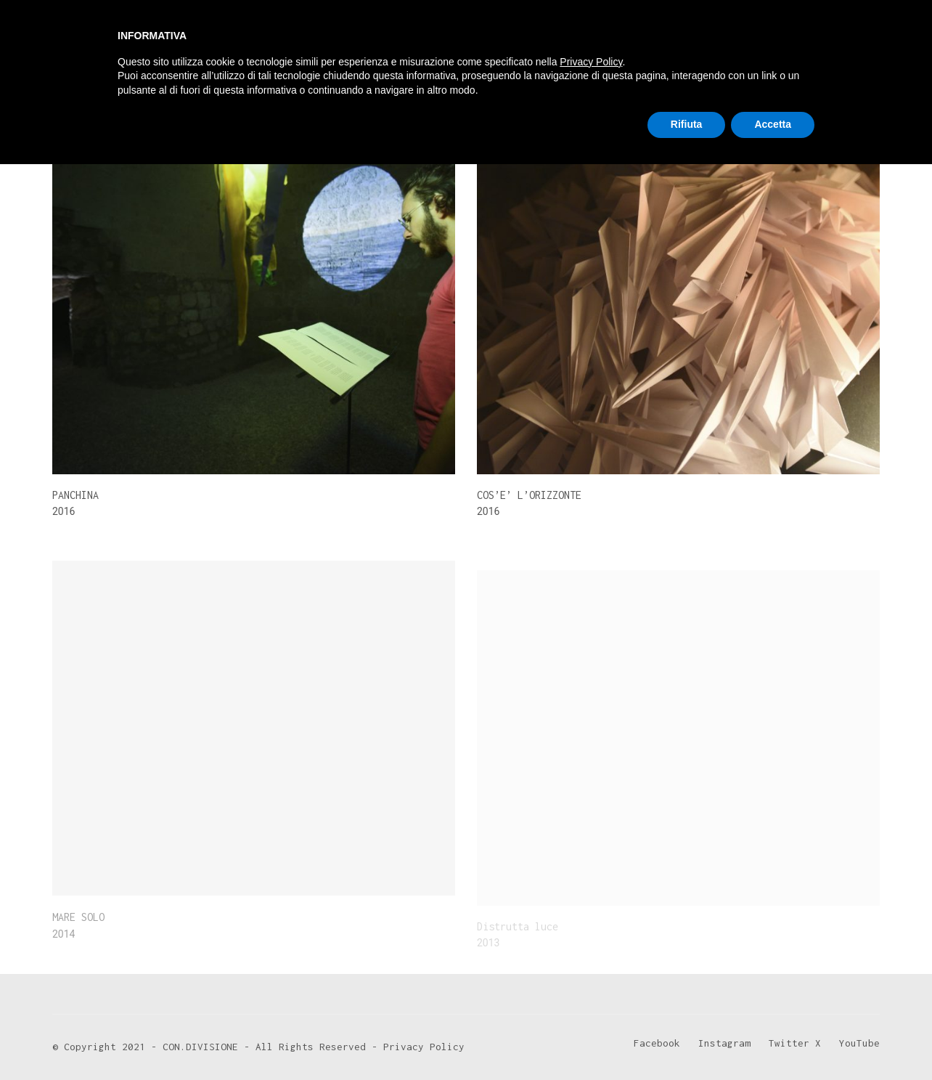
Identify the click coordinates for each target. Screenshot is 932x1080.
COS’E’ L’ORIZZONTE (529, 496)
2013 (96, 98)
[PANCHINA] (253, 306)
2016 (182, 98)
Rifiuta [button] (687, 1040)
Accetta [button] (772, 1040)
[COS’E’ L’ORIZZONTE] (678, 307)
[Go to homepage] (106, 45)
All (58, 98)
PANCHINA (75, 495)
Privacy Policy (591, 977)
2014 (139, 98)
